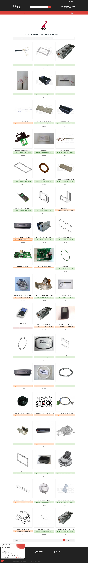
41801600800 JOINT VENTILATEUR (22, 355)
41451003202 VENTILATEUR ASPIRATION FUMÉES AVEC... (44, 295)
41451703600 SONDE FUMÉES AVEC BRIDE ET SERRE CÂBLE (65, 413)
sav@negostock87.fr (67, 7)
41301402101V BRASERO (65, 121)
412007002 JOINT (65, 266)
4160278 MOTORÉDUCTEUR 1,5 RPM (22, 442)
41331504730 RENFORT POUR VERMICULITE (22, 500)
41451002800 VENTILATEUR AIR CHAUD (65, 529)
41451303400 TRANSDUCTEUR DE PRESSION (22, 413)
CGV (29, 561)
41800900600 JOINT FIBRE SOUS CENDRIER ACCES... (44, 63)
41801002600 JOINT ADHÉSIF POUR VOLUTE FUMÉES (65, 384)
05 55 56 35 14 (72, 6)
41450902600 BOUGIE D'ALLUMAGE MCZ (22, 92)
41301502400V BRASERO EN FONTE (43, 471)
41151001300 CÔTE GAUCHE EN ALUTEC (65, 500)
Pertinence (63, 38)
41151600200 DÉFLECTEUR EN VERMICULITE (65, 179)
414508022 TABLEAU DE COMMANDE (23, 237)
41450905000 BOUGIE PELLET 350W (65, 92)
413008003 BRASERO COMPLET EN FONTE (44, 92)
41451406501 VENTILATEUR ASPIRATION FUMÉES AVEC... (65, 442)
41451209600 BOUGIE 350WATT (65, 150)
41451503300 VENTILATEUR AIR (22, 529)
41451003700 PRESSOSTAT (65, 471)
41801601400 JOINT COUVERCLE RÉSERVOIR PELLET (44, 355)
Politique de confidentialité (35, 561)
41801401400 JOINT (44, 208)
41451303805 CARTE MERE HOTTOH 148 (44, 266)
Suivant (73, 540)
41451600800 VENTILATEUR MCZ (65, 63)
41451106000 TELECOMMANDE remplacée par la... (22, 326)
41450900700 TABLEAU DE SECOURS (22, 208)
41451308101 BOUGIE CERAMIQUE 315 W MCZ (22, 63)
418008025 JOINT (44, 150)
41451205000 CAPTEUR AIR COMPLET (23, 150)
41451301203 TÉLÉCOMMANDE (65, 324)
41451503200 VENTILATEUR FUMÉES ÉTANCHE (22, 295)
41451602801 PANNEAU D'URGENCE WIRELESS (44, 413)
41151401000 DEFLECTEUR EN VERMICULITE (44, 121)
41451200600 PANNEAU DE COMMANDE (44, 442)
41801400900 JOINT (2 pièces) (44, 529)
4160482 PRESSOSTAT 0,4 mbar (44, 500)
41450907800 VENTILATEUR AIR (44, 324)
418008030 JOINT (65, 355)
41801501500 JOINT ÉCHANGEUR (65, 237)
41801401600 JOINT (65, 208)
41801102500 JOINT (44, 384)
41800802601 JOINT (22, 179)
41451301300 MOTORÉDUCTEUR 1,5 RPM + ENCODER (44, 237)
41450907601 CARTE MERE (22, 266)
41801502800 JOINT (44, 179)
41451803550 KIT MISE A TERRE (22, 121)
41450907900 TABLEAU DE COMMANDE (22, 384)
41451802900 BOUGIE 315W (65, 295)
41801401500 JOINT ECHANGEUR (23, 471)
